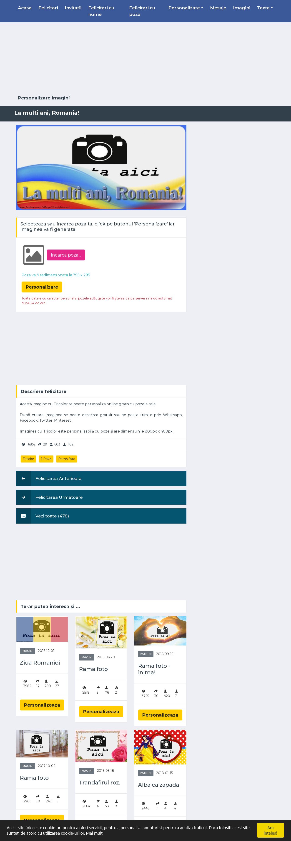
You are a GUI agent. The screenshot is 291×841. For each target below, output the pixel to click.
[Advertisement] (145, 59)
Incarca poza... (66, 255)
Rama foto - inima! (154, 669)
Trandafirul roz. (99, 782)
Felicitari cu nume (101, 11)
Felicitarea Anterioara (48, 478)
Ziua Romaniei (40, 663)
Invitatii (73, 7)
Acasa (25, 7)
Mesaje (218, 7)
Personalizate (184, 7)
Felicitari (48, 7)
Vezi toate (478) (42, 515)
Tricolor (28, 459)
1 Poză (46, 459)
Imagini (241, 7)
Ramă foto (66, 459)
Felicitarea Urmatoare (49, 497)
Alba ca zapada (158, 785)
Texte (263, 7)
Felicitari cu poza (142, 11)
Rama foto (93, 669)
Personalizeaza (42, 705)
